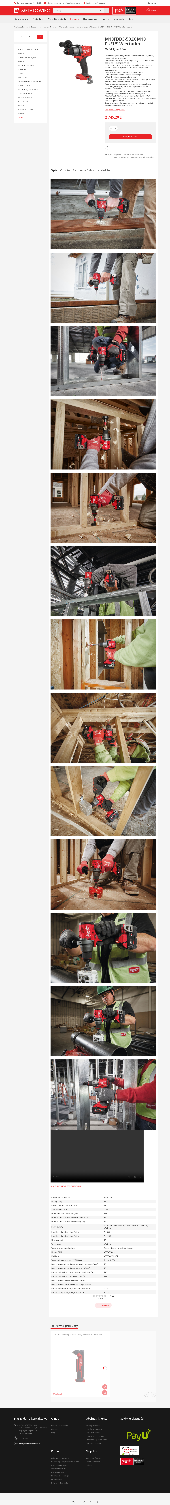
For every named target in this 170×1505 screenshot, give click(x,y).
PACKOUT (21, 74)
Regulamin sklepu (93, 1432)
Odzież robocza (24, 86)
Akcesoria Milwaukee (25, 94)
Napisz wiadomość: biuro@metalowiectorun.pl (64, 3)
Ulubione (89, 1465)
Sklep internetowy (84, 1502)
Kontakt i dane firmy (59, 1425)
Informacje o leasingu (60, 1458)
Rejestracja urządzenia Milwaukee (65, 1461)
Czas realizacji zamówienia (96, 1439)
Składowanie (23, 78)
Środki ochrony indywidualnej (29, 82)
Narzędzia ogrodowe (26, 66)
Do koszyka (104, 1392)
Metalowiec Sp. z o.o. (21, 27)
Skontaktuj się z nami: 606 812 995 (29, 3)
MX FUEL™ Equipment (25, 98)
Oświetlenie (22, 70)
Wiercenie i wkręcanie (66, 27)
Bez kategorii (23, 102)
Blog (53, 1432)
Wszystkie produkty (25, 110)
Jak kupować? (56, 1479)
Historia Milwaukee (59, 1472)
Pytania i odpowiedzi (59, 1483)
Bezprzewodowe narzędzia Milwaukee (44, 27)
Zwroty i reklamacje (94, 1443)
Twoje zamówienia (93, 1458)
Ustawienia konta (93, 1461)
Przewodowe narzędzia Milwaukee (27, 60)
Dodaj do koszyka (130, 137)
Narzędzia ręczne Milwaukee (28, 90)
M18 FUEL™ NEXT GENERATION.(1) (66, 1186)
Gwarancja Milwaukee (60, 1465)
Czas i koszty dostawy (95, 1436)
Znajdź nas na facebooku (95, 3)
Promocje (21, 118)
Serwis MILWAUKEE (59, 1468)
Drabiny (21, 106)
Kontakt (54, 1429)
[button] (106, 10)
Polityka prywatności (94, 1429)
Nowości (21, 114)
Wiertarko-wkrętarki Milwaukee (87, 27)
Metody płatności (93, 1425)
